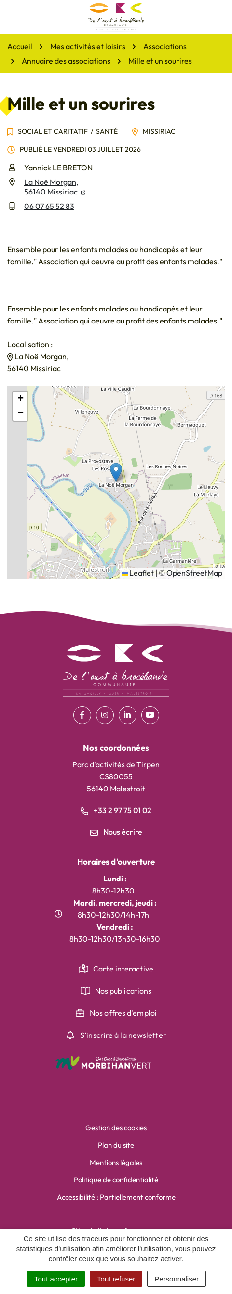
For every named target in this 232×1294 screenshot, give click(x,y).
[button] (116, 472)
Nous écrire (116, 832)
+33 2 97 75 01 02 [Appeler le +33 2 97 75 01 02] (116, 810)
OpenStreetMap (194, 573)
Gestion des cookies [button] (116, 1127)
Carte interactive (123, 968)
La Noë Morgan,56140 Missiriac (54, 186)
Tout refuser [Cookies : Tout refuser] (116, 1279)
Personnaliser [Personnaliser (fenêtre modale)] (176, 1279)
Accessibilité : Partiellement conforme (116, 1197)
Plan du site (116, 1145)
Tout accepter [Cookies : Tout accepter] (56, 1279)
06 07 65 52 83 (49, 206)
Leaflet (138, 573)
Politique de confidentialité (116, 1179)
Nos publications (123, 991)
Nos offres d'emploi (123, 1013)
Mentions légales (116, 1162)
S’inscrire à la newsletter (123, 1035)
